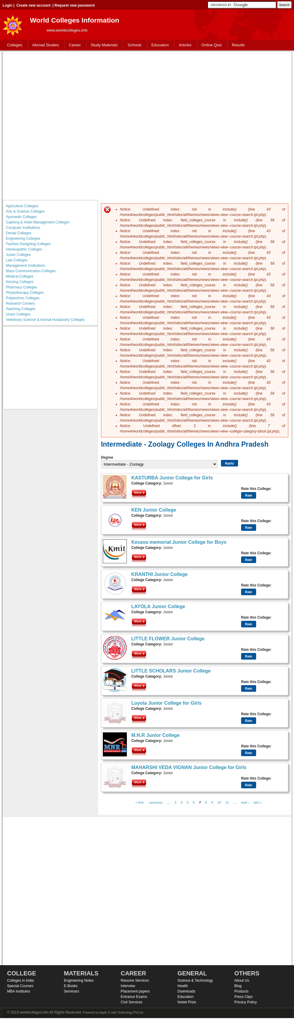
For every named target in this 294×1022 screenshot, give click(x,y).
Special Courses (20, 986)
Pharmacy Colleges (21, 287)
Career (73, 45)
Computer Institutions (23, 228)
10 (219, 802)
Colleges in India (20, 980)
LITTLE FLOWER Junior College (168, 638)
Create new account (34, 5)
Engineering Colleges (23, 238)
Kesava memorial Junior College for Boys (179, 542)
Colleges (13, 45)
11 (227, 802)
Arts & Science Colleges (25, 211)
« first (139, 802)
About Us (241, 980)
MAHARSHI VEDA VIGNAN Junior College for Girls (189, 767)
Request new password (74, 5)
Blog (238, 986)
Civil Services (131, 1002)
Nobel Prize (187, 1002)
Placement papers (135, 991)
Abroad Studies (44, 45)
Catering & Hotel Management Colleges (37, 222)
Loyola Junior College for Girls (166, 703)
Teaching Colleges (20, 309)
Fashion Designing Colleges (28, 244)
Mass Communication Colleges (31, 271)
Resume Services (135, 980)
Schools (133, 45)
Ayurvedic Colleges (21, 217)
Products (241, 991)
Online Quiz (211, 45)
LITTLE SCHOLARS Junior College (171, 670)
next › (245, 802)
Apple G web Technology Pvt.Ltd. (122, 1012)
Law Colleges (17, 260)
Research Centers (20, 303)
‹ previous (155, 802)
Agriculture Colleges (22, 206)
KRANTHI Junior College (159, 574)
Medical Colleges (19, 276)
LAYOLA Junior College (158, 606)
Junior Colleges (18, 255)
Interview (128, 986)
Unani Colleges (18, 314)
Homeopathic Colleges (24, 249)
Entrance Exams (134, 997)
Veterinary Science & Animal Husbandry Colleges (45, 320)
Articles (185, 45)
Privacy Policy (245, 1002)
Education (159, 45)
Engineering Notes (79, 980)
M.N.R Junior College (155, 735)
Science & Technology (195, 980)
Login (8, 5)
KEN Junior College (153, 510)
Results (238, 45)
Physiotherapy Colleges (25, 293)
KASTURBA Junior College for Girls (172, 477)
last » (258, 802)
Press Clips (243, 997)
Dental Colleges (19, 233)
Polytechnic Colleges (22, 298)
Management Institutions (25, 265)
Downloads (186, 991)
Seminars (71, 991)
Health (183, 986)
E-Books (71, 986)
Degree (107, 457)
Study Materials (103, 45)
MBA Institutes (18, 991)
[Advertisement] (73, 125)
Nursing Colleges (19, 282)
